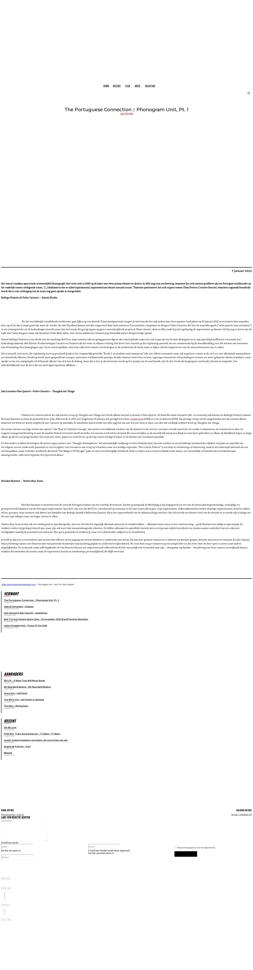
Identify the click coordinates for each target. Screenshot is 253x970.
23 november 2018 (50, 619)
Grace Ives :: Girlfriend (15, 693)
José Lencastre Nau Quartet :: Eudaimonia (25, 612)
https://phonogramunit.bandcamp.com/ (19, 584)
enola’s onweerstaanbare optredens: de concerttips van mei (36, 740)
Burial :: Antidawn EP (241, 814)
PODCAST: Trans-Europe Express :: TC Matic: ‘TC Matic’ (32, 733)
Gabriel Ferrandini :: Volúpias (19, 606)
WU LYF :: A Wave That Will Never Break (24, 680)
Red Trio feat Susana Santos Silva (21, 619)
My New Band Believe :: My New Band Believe (27, 686)
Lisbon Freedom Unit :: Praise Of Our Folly (25, 625)
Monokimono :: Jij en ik (12, 814)
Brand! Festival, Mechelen (74, 619)
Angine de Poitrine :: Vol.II (17, 746)
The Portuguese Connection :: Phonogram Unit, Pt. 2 (31, 600)
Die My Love (10, 727)
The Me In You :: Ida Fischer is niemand (24, 699)
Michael (8, 752)
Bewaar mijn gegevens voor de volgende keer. (196, 847)
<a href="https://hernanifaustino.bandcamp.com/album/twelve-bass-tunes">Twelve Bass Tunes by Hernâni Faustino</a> (126, 564)
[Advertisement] (21, 786)
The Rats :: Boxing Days (16, 705)
